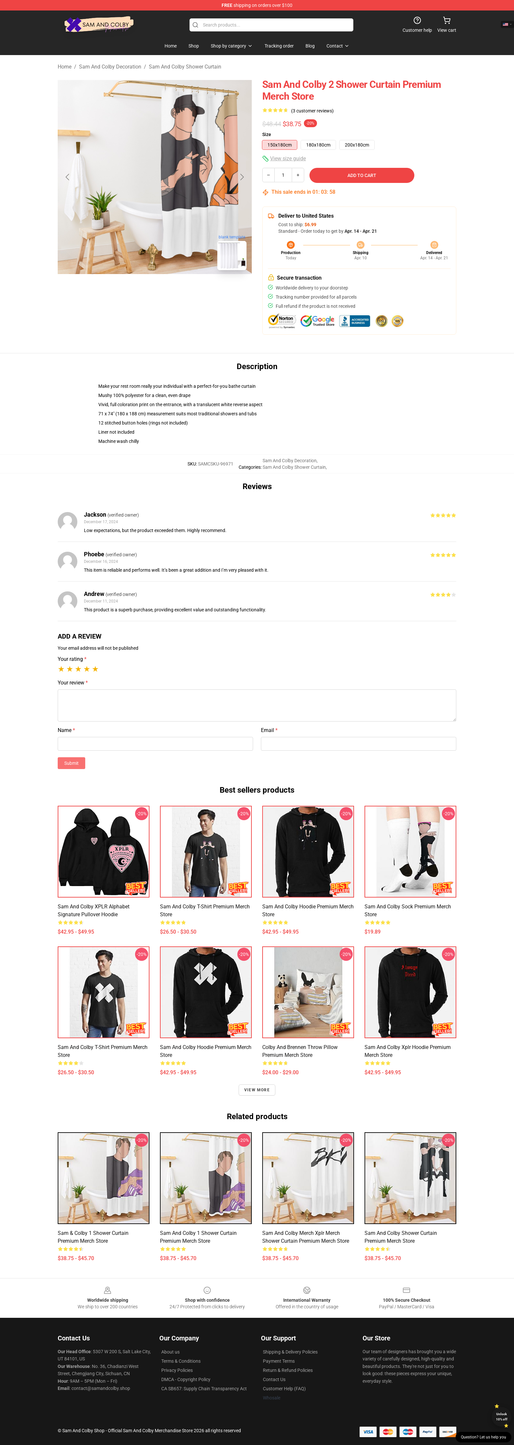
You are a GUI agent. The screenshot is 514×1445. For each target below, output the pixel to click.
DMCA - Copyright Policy (185, 1379)
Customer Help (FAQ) (284, 1388)
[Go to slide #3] (189, 290)
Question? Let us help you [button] (483, 1437)
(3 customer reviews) (312, 110)
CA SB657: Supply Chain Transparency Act (204, 1388)
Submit (71, 763)
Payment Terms (279, 1361)
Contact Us (274, 1379)
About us (170, 1352)
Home (64, 67)
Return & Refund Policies (288, 1370)
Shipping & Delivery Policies (290, 1352)
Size (266, 134)
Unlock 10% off (501, 1416)
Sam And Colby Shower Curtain (185, 67)
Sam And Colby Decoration (110, 67)
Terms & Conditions (181, 1361)
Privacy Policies (177, 1370)
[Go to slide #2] (154, 290)
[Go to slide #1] (120, 290)
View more (257, 1090)
